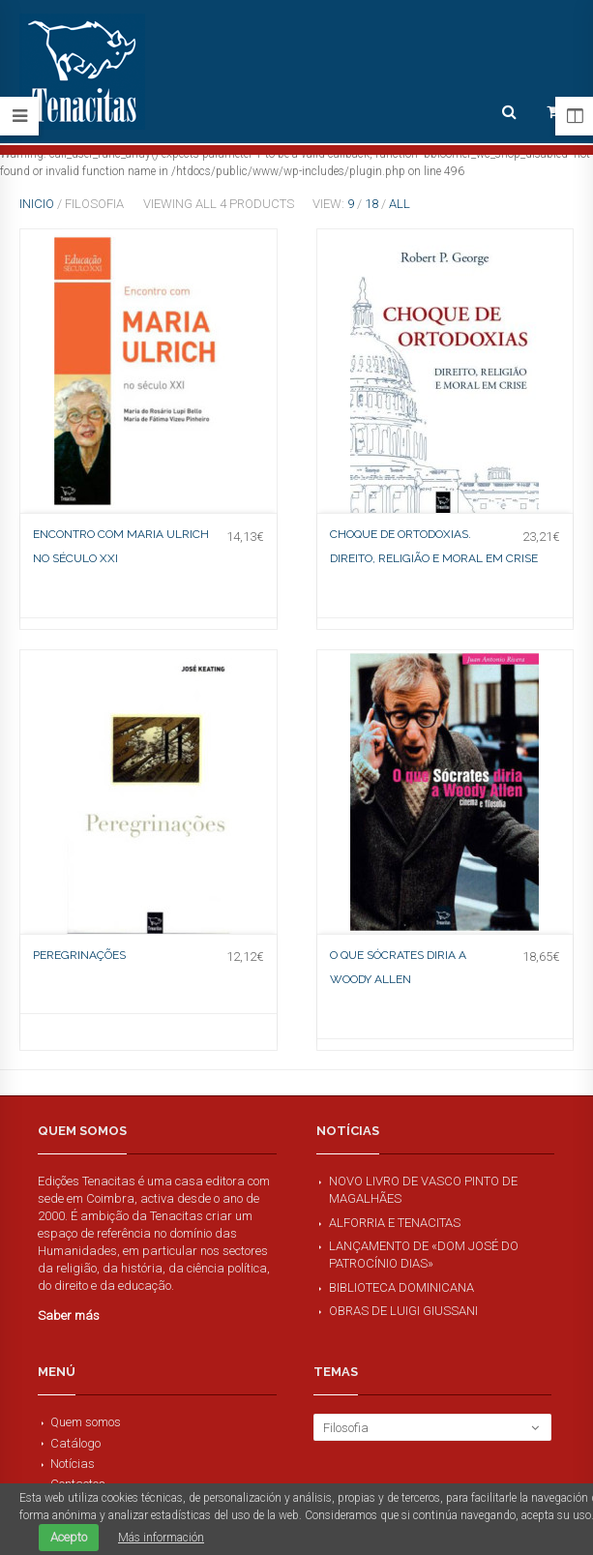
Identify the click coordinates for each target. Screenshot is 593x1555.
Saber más (69, 1315)
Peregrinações (79, 955)
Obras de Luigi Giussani (403, 1310)
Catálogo (75, 1443)
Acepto (68, 1537)
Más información (161, 1537)
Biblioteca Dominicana (401, 1287)
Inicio (36, 203)
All (399, 203)
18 (371, 203)
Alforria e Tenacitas (394, 1222)
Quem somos (85, 1422)
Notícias (72, 1463)
